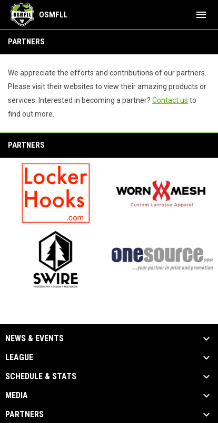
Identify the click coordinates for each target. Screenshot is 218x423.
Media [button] (16, 395)
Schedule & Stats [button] (40, 376)
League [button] (19, 357)
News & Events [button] (34, 338)
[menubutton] (201, 14)
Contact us (170, 100)
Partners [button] (24, 414)
